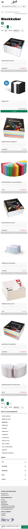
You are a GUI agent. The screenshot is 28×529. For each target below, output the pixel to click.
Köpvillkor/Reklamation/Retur (8, 507)
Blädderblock (5, 425)
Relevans (16, 31)
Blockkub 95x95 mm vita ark (8, 222)
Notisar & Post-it (5, 440)
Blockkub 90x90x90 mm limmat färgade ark (12, 182)
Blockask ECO (5, 101)
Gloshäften (4, 428)
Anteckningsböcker (6, 416)
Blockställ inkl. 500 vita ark (8, 60)
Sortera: (10, 30)
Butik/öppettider (4, 504)
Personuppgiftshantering (6, 509)
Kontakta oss (4, 501)
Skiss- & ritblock (5, 443)
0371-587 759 (4, 493)
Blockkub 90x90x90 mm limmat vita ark (11, 384)
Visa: (2, 30)
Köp (14, 70)
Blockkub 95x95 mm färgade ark (9, 141)
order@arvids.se (5, 495)
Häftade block (5, 431)
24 (6, 31)
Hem (2, 12)
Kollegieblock (5, 434)
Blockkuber (5, 422)
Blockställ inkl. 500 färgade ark (9, 344)
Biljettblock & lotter (6, 419)
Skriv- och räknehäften (7, 446)
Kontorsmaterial (10, 12)
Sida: (2, 26)
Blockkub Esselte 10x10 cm (8, 303)
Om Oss (3, 499)
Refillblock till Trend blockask (8, 263)
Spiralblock (4, 449)
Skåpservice (4, 502)
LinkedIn (3, 515)
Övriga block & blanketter (8, 453)
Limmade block (5, 437)
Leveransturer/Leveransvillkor (8, 506)
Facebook (3, 513)
